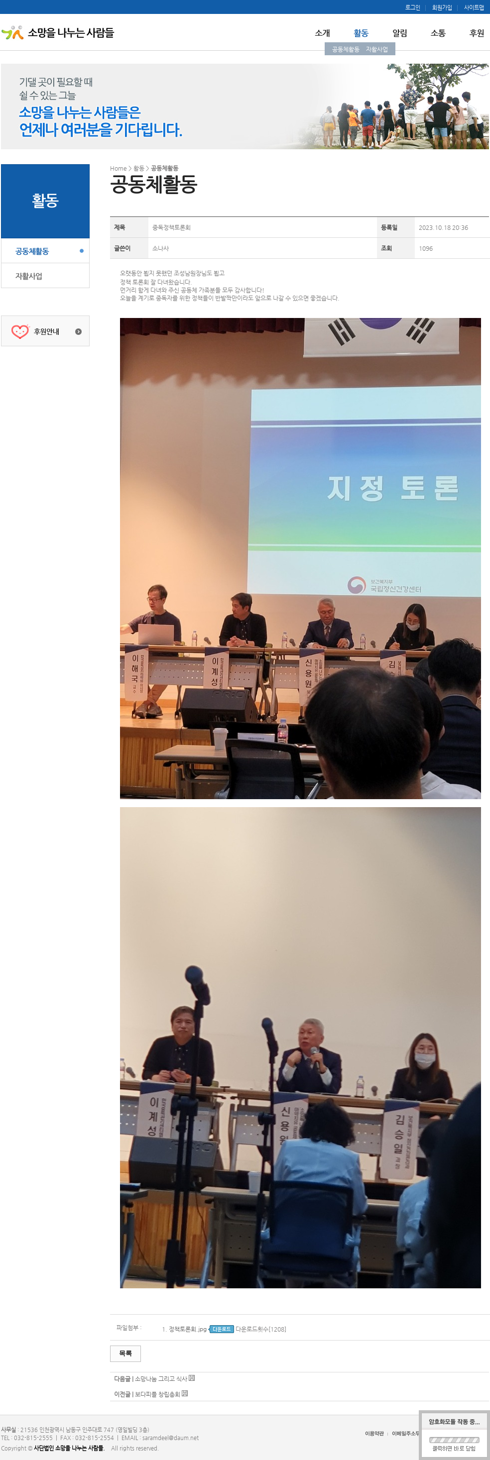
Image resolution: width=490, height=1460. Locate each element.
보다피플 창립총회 (158, 1394)
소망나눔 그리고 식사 (161, 1378)
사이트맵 (474, 8)
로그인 (412, 8)
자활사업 (377, 49)
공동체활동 (346, 49)
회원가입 (442, 8)
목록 (125, 1353)
